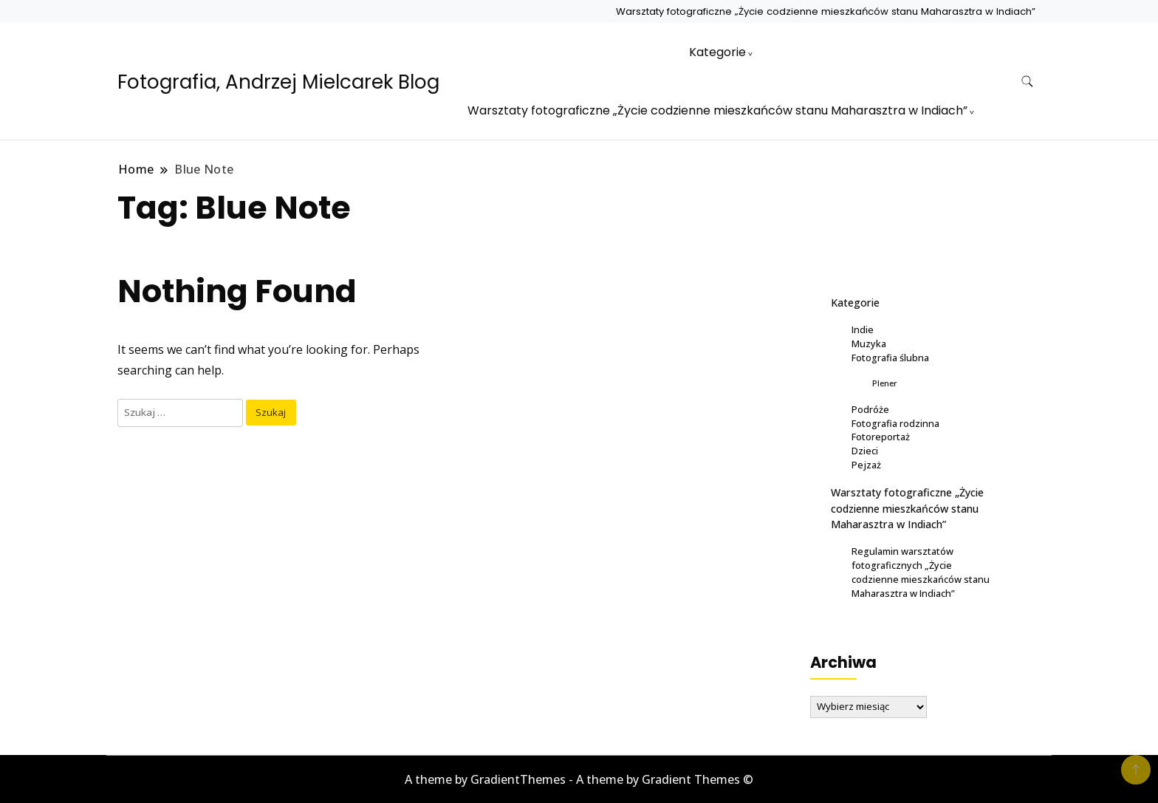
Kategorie (717, 52)
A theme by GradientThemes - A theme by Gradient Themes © (579, 779)
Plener (884, 383)
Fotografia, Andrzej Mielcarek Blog (278, 82)
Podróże (870, 409)
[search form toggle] (1027, 81)
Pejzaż (866, 464)
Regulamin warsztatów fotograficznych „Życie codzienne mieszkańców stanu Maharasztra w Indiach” (921, 572)
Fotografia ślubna (890, 357)
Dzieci (865, 450)
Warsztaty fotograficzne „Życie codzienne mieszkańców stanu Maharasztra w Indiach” (825, 11)
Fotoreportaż (881, 436)
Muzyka (869, 343)
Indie (863, 329)
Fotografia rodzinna (895, 423)
